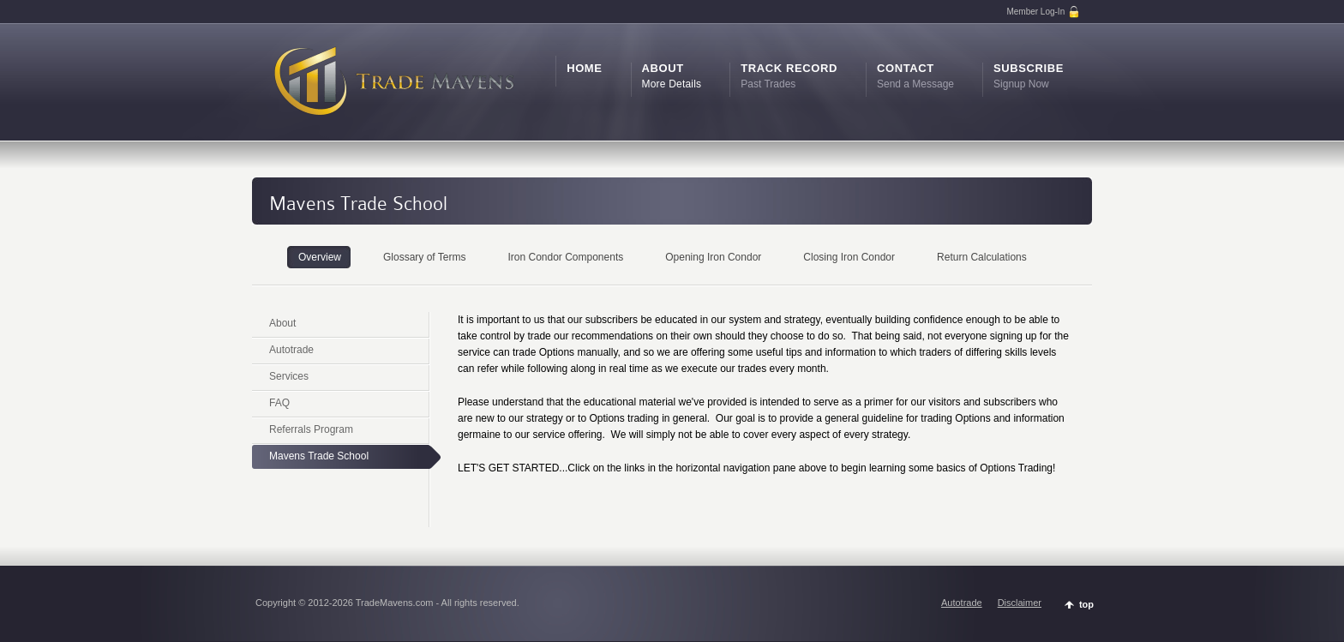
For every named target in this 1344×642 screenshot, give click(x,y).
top (1086, 604)
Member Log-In (1043, 11)
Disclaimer (1019, 602)
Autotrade (961, 602)
